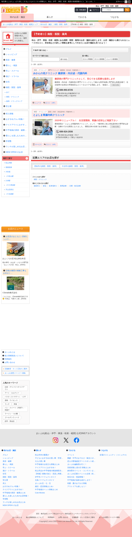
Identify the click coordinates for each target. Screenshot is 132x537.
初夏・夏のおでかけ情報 (77, 483)
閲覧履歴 (82, 10)
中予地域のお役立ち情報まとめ (47, 464)
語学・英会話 (9, 421)
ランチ (7, 404)
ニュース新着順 (112, 59)
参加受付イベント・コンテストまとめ (82, 471)
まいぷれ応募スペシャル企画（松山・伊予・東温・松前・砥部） (82, 474)
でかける (82, 17)
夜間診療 (63, 186)
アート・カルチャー (12, 393)
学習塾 (7, 141)
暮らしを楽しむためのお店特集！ (16, 496)
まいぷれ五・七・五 (43, 483)
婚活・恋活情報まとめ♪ (44, 486)
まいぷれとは (10, 352)
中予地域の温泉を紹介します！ (79, 480)
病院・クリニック (40, 179)
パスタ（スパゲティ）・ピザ (15, 397)
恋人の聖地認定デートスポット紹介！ (82, 461)
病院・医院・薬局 (60, 24)
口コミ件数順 (88, 59)
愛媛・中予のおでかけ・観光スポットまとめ (82, 458)
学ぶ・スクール (11, 71)
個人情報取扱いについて (14, 356)
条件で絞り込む (40, 50)
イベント (70, 455)
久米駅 (8, 180)
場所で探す (7, 158)
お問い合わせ (10, 362)
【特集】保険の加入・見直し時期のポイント (50, 474)
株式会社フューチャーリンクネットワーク (80, 514)
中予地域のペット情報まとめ (46, 489)
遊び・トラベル (11, 76)
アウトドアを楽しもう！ (77, 486)
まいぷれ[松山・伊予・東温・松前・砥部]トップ (20, 24)
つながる (114, 17)
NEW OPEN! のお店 (13, 152)
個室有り (37, 186)
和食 (15, 404)
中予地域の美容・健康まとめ (16, 130)
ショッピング (10, 54)
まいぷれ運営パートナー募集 (15, 373)
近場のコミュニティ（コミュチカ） (114, 455)
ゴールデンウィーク (12, 417)
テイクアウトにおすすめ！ (16, 125)
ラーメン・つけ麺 (11, 414)
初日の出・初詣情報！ (76, 477)
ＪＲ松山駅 (10, 176)
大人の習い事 (40, 461)
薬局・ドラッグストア (14, 101)
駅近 (44, 186)
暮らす (50, 17)
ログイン (96, 10)
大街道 (8, 172)
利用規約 (8, 359)
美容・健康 (9, 60)
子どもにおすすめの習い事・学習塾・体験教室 (50, 458)
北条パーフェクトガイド (44, 480)
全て (7, 92)
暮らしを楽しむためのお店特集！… (16, 136)
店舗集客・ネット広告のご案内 (16, 369)
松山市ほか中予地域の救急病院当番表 (50, 471)
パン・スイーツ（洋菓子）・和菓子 (15, 409)
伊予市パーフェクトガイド (45, 477)
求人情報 (8, 114)
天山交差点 (10, 189)
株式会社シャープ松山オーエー (52, 514)
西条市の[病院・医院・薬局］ (46, 166)
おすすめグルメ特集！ (14, 119)
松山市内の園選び (42, 455)
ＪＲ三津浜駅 (10, 185)
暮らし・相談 (10, 65)
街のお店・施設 (17, 17)
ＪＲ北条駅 (10, 194)
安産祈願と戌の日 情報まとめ (79, 468)
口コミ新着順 (99, 59)
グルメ (7, 49)
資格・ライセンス (11, 400)
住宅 (7, 82)
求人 (4, 483)
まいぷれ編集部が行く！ (77, 464)
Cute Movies (40, 493)
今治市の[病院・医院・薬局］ (73, 166)
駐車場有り (53, 186)
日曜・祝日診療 (75, 186)
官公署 (7, 106)
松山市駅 (9, 163)
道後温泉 (9, 167)
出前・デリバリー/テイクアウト (15, 388)
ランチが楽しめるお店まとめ (16, 146)
